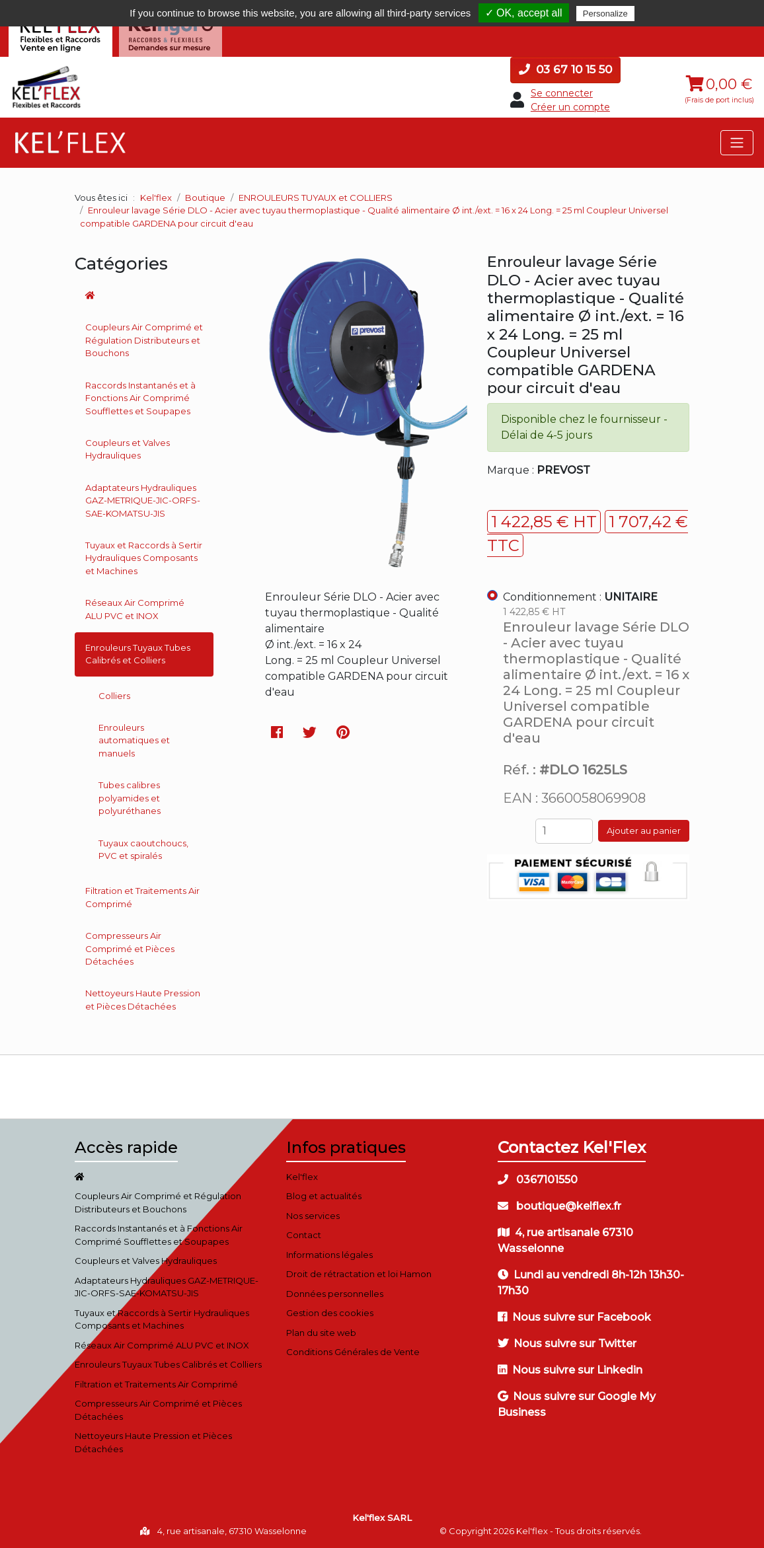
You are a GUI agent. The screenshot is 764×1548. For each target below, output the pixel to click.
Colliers (114, 695)
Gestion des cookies (329, 1313)
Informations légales (329, 1254)
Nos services (313, 1215)
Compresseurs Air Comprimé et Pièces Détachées (129, 948)
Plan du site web (321, 1332)
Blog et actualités (324, 1196)
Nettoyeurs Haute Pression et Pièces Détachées (142, 1000)
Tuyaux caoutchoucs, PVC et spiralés (143, 850)
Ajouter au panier (644, 830)
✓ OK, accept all (523, 12)
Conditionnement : (580, 597)
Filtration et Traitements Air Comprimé (142, 897)
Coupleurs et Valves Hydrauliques (127, 449)
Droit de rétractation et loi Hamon (359, 1274)
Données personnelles (334, 1293)
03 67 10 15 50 (565, 69)
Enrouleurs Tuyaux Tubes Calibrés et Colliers (137, 654)
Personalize (605, 13)
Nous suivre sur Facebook (574, 1317)
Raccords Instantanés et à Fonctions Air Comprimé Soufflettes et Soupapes (140, 398)
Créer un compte (570, 107)
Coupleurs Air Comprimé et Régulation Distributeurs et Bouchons (144, 340)
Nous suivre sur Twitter (567, 1343)
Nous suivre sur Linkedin (570, 1370)
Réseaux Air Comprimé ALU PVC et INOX (134, 609)
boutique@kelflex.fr (559, 1206)
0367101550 (538, 1179)
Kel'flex (156, 197)
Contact (303, 1235)
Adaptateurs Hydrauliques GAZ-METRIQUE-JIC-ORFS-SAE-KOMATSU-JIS (142, 500)
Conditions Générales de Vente (353, 1351)
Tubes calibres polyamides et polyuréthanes (129, 798)
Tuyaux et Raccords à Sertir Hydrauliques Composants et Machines (143, 558)
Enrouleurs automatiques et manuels (134, 740)
